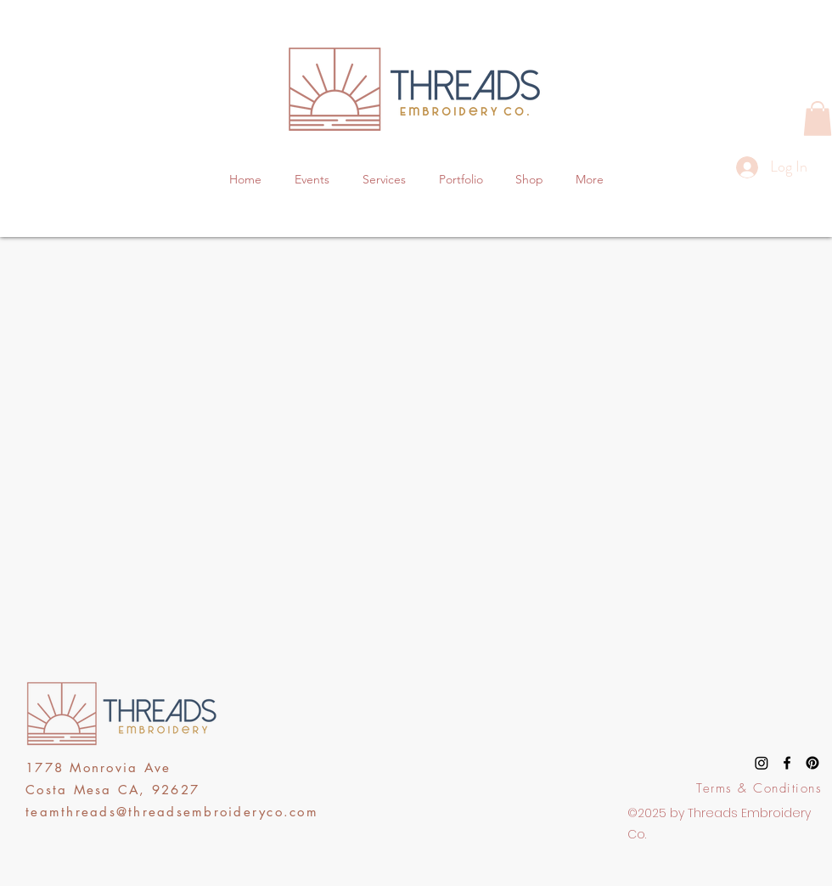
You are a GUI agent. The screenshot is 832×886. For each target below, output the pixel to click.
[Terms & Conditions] (760, 789)
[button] (817, 118)
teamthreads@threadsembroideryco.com (171, 812)
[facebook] (787, 762)
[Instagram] (761, 762)
